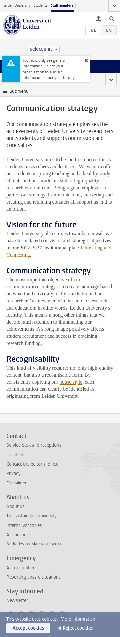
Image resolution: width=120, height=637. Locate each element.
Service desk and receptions (33, 445)
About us (15, 506)
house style (71, 382)
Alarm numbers (21, 568)
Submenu (19, 91)
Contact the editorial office (32, 464)
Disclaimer (16, 483)
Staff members (62, 5)
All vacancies (18, 535)
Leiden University (16, 5)
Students (40, 5)
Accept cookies (28, 628)
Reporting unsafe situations (33, 577)
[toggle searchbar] (112, 18)
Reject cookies (78, 628)
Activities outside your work (33, 544)
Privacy (13, 473)
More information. (78, 619)
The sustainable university (31, 516)
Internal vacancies (24, 525)
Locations (15, 455)
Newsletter (17, 601)
